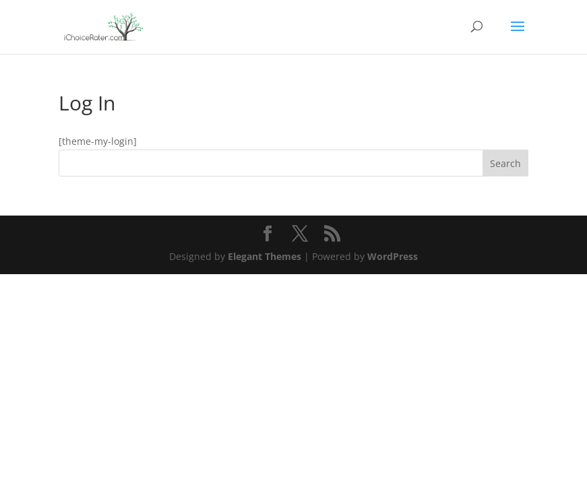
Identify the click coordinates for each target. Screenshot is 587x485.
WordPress (392, 256)
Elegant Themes (264, 256)
